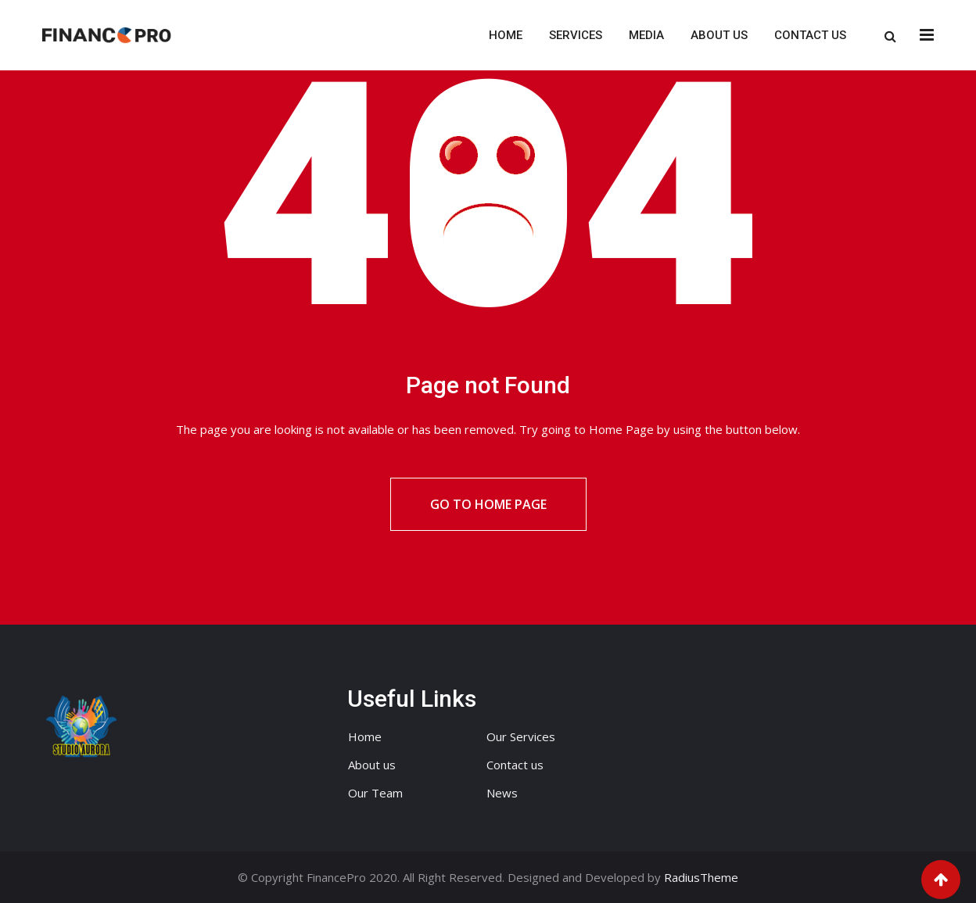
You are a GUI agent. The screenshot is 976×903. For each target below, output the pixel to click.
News (502, 793)
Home (505, 35)
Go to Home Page (488, 504)
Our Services (520, 736)
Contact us (810, 35)
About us (719, 35)
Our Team (375, 793)
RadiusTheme (701, 877)
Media (646, 35)
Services (575, 35)
